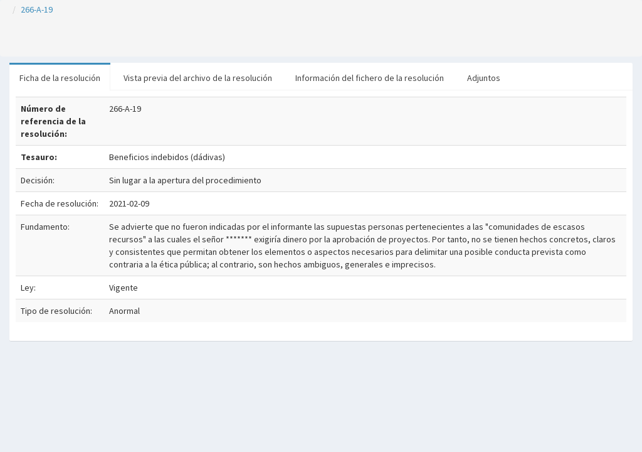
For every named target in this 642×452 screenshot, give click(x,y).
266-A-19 (37, 9)
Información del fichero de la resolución (369, 77)
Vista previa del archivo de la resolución (198, 77)
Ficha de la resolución (59, 77)
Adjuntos (483, 77)
